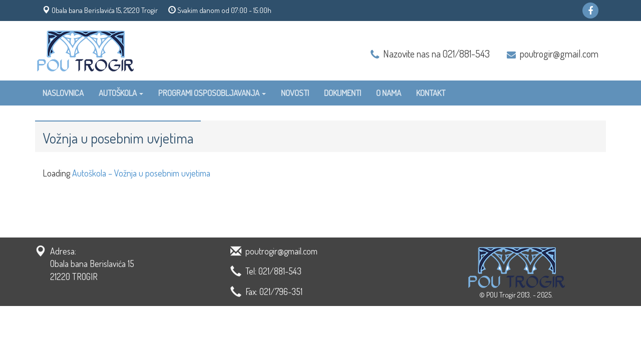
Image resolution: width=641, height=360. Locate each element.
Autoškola (121, 93)
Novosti (295, 93)
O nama (388, 93)
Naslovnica (63, 93)
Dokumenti (342, 93)
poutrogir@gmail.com (559, 53)
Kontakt (430, 93)
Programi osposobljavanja (212, 93)
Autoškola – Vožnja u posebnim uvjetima (141, 173)
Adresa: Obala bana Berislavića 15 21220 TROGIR (92, 264)
